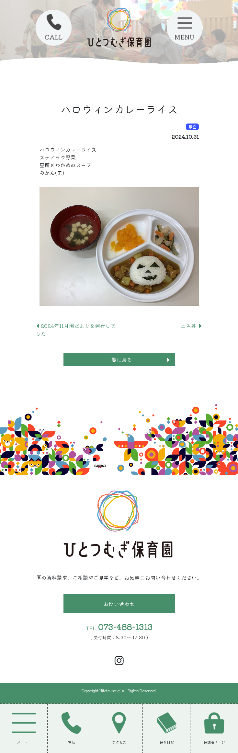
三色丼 (192, 325)
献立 (192, 126)
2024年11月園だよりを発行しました (76, 329)
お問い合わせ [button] (119, 604)
